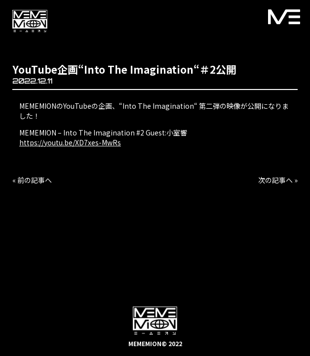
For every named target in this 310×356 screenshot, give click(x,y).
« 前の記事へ (32, 180)
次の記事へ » (278, 180)
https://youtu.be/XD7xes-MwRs (70, 142)
